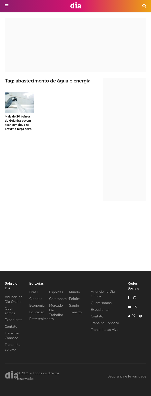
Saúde (74, 305)
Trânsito (75, 312)
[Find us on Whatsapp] (136, 307)
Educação (36, 312)
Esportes (56, 292)
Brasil (33, 292)
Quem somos (10, 311)
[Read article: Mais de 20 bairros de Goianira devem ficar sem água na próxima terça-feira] (19, 102)
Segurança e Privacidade (127, 376)
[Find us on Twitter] (131, 316)
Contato (11, 326)
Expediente (13, 319)
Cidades (35, 298)
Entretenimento (41, 318)
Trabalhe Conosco (12, 335)
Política (75, 298)
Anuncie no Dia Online (14, 299)
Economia (37, 305)
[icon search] (144, 6)
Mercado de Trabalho (56, 310)
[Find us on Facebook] (128, 298)
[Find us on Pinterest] (140, 316)
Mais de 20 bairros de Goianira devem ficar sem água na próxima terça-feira (18, 122)
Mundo (74, 292)
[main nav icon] (7, 6)
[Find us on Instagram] (134, 298)
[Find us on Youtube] (129, 307)
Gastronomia (59, 298)
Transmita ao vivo (12, 347)
